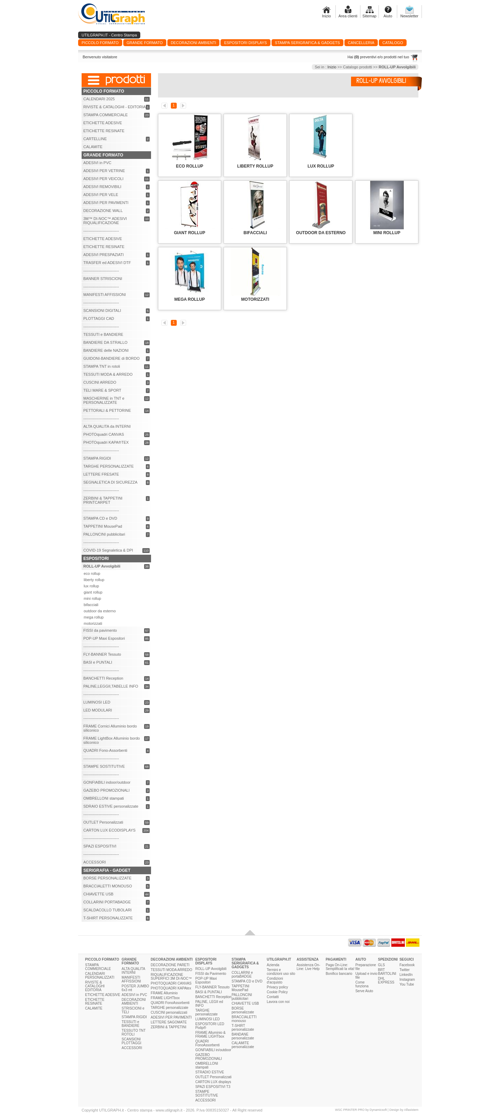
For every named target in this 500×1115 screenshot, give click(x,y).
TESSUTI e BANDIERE (103, 334)
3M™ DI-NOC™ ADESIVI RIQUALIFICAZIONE (105, 220)
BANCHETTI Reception (103, 678)
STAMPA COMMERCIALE (105, 115)
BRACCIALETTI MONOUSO (107, 886)
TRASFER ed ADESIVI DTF (107, 263)
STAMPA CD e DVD (100, 518)
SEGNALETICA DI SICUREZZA (110, 482)
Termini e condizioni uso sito (281, 972)
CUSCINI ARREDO (99, 382)
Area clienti (348, 16)
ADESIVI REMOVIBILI (102, 187)
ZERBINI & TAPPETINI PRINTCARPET (103, 500)
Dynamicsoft (378, 1110)
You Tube (406, 984)
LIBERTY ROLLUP (255, 166)
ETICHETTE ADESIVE (102, 123)
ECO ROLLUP (189, 166)
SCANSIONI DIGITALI (102, 310)
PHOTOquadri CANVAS (103, 434)
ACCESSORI (94, 862)
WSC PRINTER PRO (350, 1110)
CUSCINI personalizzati (169, 1012)
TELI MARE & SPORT (102, 390)
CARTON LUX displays (213, 1082)
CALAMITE (92, 147)
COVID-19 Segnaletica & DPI (108, 550)
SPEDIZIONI (388, 959)
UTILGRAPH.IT (279, 959)
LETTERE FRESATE (101, 474)
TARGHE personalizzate (169, 1008)
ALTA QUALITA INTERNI (133, 970)
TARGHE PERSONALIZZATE (108, 466)
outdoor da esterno (100, 611)
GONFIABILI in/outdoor (213, 1050)
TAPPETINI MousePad (102, 526)
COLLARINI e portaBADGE (242, 974)
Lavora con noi (278, 1002)
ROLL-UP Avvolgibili (210, 969)
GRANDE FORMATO (130, 961)
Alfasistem (411, 1110)
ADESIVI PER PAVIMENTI (105, 203)
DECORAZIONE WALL (103, 210)
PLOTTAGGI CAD (98, 318)
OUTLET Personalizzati (103, 822)
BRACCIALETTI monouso (244, 1019)
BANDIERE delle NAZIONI (105, 350)
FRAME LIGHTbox (165, 998)
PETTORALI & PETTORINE (107, 410)
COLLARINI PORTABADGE (107, 902)
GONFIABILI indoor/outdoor (107, 782)
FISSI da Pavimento (210, 974)
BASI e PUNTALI (97, 662)
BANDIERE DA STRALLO (105, 342)
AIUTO (360, 959)
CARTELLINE (95, 139)
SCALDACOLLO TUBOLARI (107, 910)
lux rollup (91, 586)
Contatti (272, 997)
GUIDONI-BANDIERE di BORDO (111, 358)
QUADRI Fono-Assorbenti (105, 750)
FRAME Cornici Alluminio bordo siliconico (110, 728)
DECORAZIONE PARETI (170, 965)
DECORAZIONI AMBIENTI (133, 1001)
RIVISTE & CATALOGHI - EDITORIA (114, 107)
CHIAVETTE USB (98, 894)
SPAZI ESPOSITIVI (99, 846)
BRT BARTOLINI (387, 972)
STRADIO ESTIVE (209, 1072)
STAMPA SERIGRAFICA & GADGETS (245, 963)
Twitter (404, 970)
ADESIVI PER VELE (100, 195)
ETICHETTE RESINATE (103, 131)
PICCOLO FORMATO (102, 959)
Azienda (273, 965)
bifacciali (91, 605)
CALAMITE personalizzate (243, 1045)
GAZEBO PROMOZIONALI (106, 790)
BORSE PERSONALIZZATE (107, 878)
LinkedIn (405, 975)
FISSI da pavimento (100, 630)
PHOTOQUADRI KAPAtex (171, 988)
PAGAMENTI (336, 959)
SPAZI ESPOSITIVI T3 (212, 1087)
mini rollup (92, 598)
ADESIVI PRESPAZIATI (103, 255)
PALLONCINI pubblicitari (104, 534)
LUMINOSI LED (96, 702)
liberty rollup (94, 580)
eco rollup (92, 573)
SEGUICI (406, 959)
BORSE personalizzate (243, 1010)
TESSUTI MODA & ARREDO (108, 374)
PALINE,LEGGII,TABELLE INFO (110, 686)
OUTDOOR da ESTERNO (321, 232)
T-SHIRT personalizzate (243, 1027)
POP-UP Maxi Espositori (104, 638)
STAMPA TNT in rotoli (101, 366)
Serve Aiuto (364, 991)
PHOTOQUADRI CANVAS (171, 983)
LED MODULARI (97, 710)
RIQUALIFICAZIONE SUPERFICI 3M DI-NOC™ (171, 976)
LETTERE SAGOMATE (169, 1022)
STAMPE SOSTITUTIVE (104, 766)
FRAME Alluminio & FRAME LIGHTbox (210, 1034)
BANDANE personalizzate (243, 1036)
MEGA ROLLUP (189, 299)
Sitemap (369, 16)
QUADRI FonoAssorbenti (170, 1003)
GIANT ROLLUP (189, 232)
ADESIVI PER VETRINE (104, 171)
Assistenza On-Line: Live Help (308, 967)
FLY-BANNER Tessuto (102, 654)
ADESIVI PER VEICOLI (103, 179)
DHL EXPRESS (386, 980)
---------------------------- (101, 231)
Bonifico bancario (339, 974)
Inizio (326, 16)
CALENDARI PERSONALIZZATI (99, 975)
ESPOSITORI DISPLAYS (205, 961)
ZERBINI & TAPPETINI (168, 1027)
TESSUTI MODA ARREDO (171, 970)
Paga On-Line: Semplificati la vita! (340, 967)
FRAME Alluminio (164, 993)
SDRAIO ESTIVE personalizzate (110, 806)
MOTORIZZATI (255, 299)
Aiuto (387, 16)
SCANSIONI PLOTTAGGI (131, 1041)
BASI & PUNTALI (208, 992)
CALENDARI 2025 (99, 99)
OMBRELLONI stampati (103, 798)
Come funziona (361, 984)
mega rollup (93, 617)
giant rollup (93, 592)
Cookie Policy (277, 992)
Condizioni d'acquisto (275, 980)
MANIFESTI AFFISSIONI (104, 294)
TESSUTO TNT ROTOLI (133, 1032)
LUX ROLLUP (321, 166)
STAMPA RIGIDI (97, 458)
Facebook (407, 965)
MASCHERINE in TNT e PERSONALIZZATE (103, 400)
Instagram (407, 979)
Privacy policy (277, 987)
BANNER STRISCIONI (102, 278)
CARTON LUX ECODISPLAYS (109, 830)
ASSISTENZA (307, 959)
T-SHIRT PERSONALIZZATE (108, 918)
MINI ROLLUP (386, 232)
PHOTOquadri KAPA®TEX (106, 442)
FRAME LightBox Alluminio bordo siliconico (111, 740)
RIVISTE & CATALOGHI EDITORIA (95, 986)
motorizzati (93, 623)
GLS (381, 965)
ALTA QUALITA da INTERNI (107, 426)
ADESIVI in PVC (97, 163)
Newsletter (409, 16)
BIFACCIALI (255, 232)
